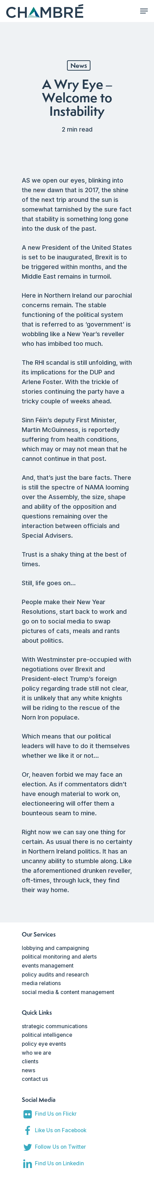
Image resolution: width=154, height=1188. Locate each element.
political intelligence (47, 1035)
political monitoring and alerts (59, 956)
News (78, 65)
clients (30, 1061)
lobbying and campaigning (55, 948)
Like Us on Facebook (60, 1130)
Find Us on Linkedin (59, 1163)
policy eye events (44, 1044)
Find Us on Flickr (56, 1113)
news (28, 1070)
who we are (36, 1053)
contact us (35, 1079)
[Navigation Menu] (144, 11)
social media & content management (68, 992)
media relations (41, 983)
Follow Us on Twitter (60, 1147)
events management (48, 965)
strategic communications (54, 1026)
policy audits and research (55, 974)
